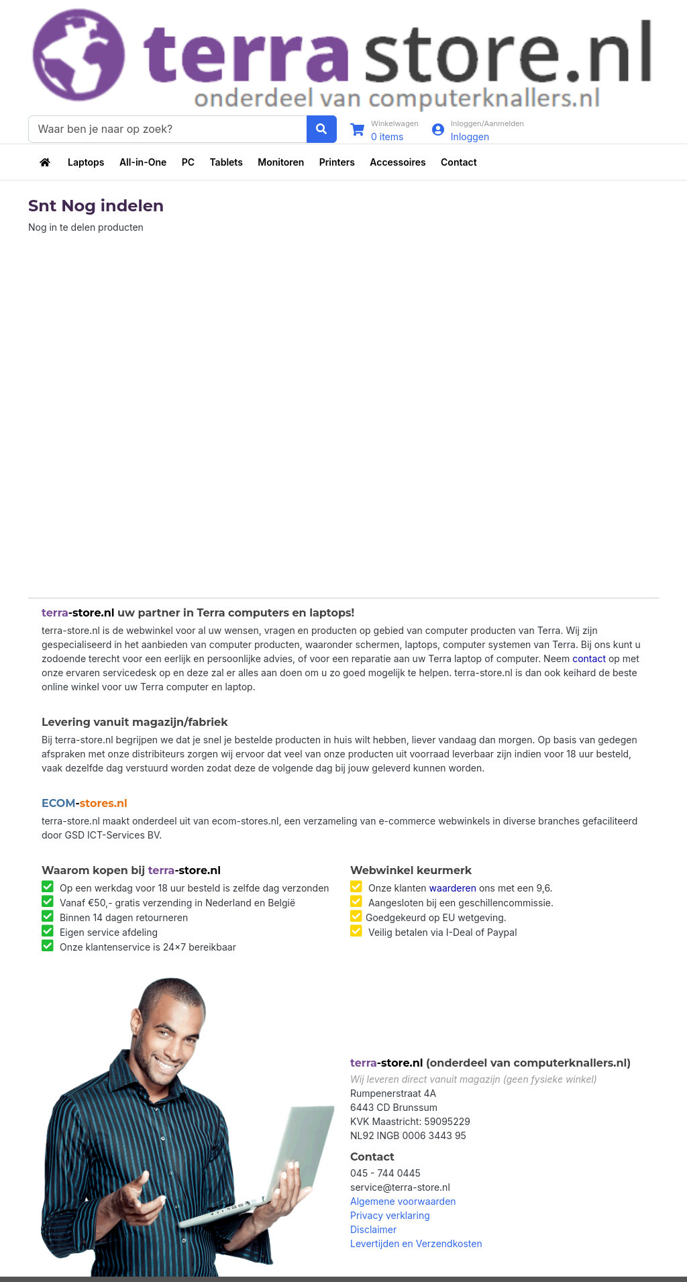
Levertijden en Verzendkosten (416, 1243)
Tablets (225, 162)
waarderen (452, 888)
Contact (459, 162)
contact (589, 658)
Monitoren (281, 162)
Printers (337, 162)
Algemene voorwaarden (403, 1201)
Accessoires (397, 162)
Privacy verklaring (390, 1215)
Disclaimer (373, 1229)
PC (188, 162)
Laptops (86, 162)
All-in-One (142, 162)
